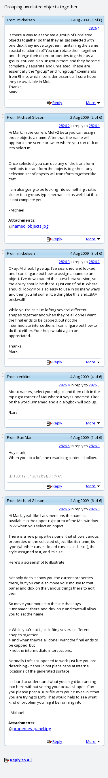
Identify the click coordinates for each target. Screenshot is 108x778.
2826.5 (64, 445)
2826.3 (64, 261)
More (93, 102)
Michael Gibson (30, 117)
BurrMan (25, 437)
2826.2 (64, 125)
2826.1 (94, 28)
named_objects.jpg (30, 226)
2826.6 (64, 508)
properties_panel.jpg (31, 728)
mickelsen (26, 19)
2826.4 (64, 385)
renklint (24, 376)
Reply (57, 102)
